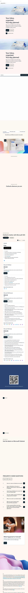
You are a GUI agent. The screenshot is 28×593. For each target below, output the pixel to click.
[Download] (11, 30)
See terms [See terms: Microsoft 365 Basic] (7, 271)
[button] (10, 75)
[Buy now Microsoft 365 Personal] (5, 301)
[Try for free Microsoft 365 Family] (10, 337)
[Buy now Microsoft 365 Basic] (5, 273)
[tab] (14, 132)
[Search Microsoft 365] (1, 1)
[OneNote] (13, 324)
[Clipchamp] (22, 324)
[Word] (6, 324)
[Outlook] (4, 288)
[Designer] (20, 324)
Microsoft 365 (3, 3)
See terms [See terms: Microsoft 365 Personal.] (7, 299)
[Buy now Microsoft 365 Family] (5, 337)
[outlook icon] (4, 260)
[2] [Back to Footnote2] (3, 580)
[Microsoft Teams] (18, 324)
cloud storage (8, 256)
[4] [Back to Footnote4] (3, 591)
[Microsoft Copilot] (4, 324)
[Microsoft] (14, 0)
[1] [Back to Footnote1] (3, 573)
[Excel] (8, 324)
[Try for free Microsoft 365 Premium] (10, 301)
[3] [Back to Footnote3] (3, 587)
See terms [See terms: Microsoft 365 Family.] (7, 335)
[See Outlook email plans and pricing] (24, 75)
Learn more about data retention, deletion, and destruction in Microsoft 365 (14, 578)
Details (13, 589)
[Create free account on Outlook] (9, 33)
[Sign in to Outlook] (7, 30)
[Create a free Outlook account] (7, 248)
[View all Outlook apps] (6, 433)
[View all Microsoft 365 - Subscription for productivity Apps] (5, 398)
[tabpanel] (14, 142)
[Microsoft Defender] (17, 324)
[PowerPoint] (9, 324)
